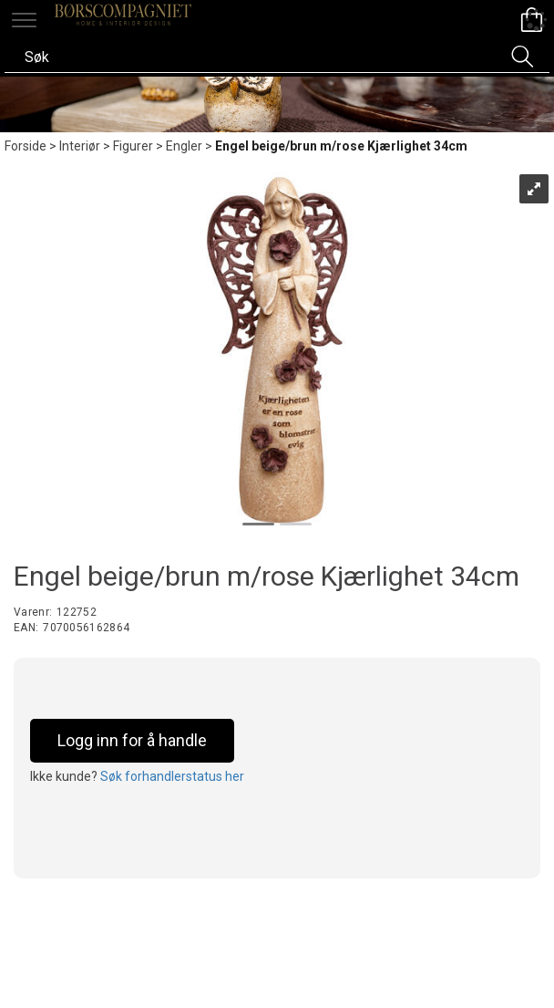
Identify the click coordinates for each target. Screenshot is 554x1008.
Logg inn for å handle (132, 740)
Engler (184, 146)
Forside (25, 146)
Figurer (133, 146)
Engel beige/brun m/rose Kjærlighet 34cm (341, 146)
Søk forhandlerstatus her (172, 776)
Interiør (79, 146)
